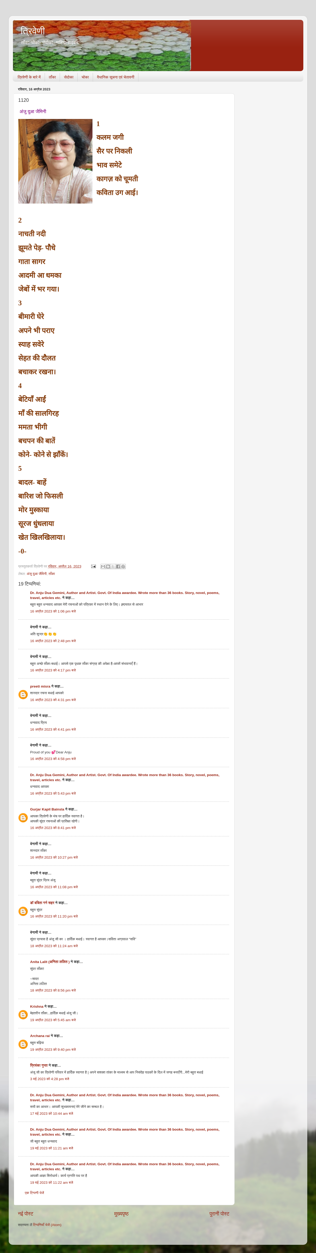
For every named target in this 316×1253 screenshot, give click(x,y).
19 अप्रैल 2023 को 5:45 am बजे (53, 1020)
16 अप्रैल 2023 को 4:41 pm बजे (53, 729)
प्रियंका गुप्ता (39, 1065)
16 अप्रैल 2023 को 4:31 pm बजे (53, 700)
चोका (85, 77)
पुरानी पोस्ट (219, 1214)
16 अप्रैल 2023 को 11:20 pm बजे (54, 916)
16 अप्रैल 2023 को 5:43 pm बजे (53, 793)
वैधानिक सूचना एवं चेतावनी (115, 77)
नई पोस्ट (25, 1214)
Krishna (36, 1006)
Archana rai (40, 1036)
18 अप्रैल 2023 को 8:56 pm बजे (53, 990)
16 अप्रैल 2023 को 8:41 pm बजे (53, 828)
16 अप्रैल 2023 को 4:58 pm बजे (53, 759)
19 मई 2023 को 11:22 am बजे (51, 1183)
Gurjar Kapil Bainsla (47, 809)
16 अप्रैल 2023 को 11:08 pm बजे (54, 887)
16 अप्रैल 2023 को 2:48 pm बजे (53, 641)
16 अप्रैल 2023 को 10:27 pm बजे (54, 857)
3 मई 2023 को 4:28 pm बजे (49, 1079)
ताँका (52, 77)
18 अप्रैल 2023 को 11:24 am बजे (54, 946)
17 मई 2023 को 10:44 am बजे (51, 1114)
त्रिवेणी (33, 31)
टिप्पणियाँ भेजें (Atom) (47, 1225)
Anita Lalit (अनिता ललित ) (50, 962)
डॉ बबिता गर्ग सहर (42, 903)
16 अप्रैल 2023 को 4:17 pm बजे (53, 670)
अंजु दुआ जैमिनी (37, 574)
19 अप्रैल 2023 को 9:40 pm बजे (53, 1050)
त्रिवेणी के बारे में (29, 77)
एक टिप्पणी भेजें (34, 1193)
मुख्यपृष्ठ (121, 1214)
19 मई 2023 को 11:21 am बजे (51, 1148)
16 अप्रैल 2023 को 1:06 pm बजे (53, 611)
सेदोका (68, 77)
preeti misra (40, 686)
